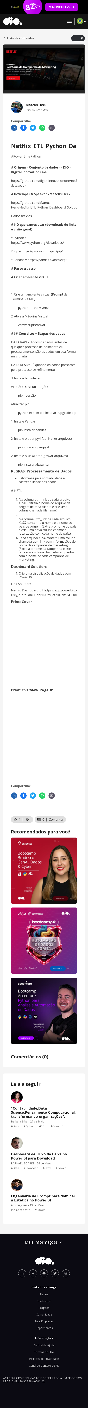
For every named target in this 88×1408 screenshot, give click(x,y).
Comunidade (44, 1314)
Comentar (56, 819)
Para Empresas (44, 1321)
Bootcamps (44, 1301)
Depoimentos (44, 1328)
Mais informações (44, 1242)
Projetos (44, 1308)
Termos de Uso (44, 1352)
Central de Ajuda (44, 1345)
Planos (44, 1294)
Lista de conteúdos (18, 38)
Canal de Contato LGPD (44, 1365)
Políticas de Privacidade (44, 1359)
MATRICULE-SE (62, 7)
